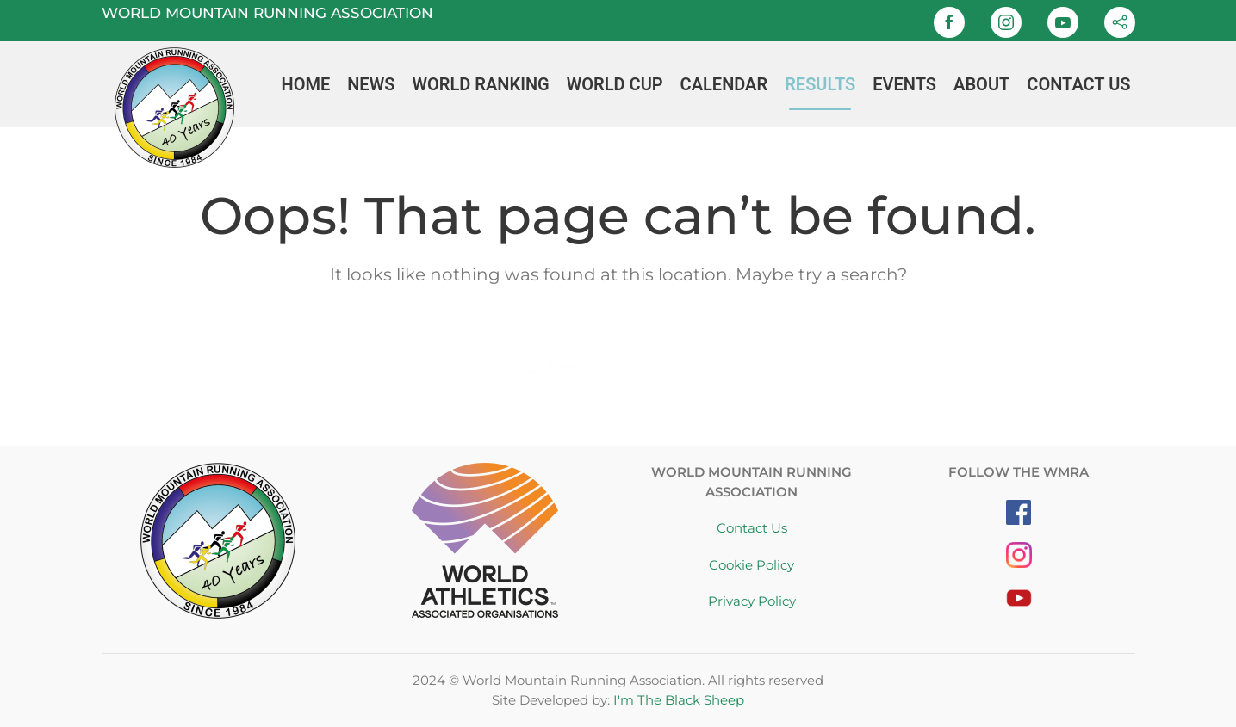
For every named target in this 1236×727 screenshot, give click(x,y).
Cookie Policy (751, 565)
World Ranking (480, 84)
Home (305, 84)
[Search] (618, 366)
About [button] (981, 84)
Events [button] (904, 84)
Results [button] (820, 84)
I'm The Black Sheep (678, 700)
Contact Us (1078, 84)
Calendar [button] (724, 84)
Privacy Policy (752, 601)
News (370, 84)
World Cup (615, 84)
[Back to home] (174, 84)
